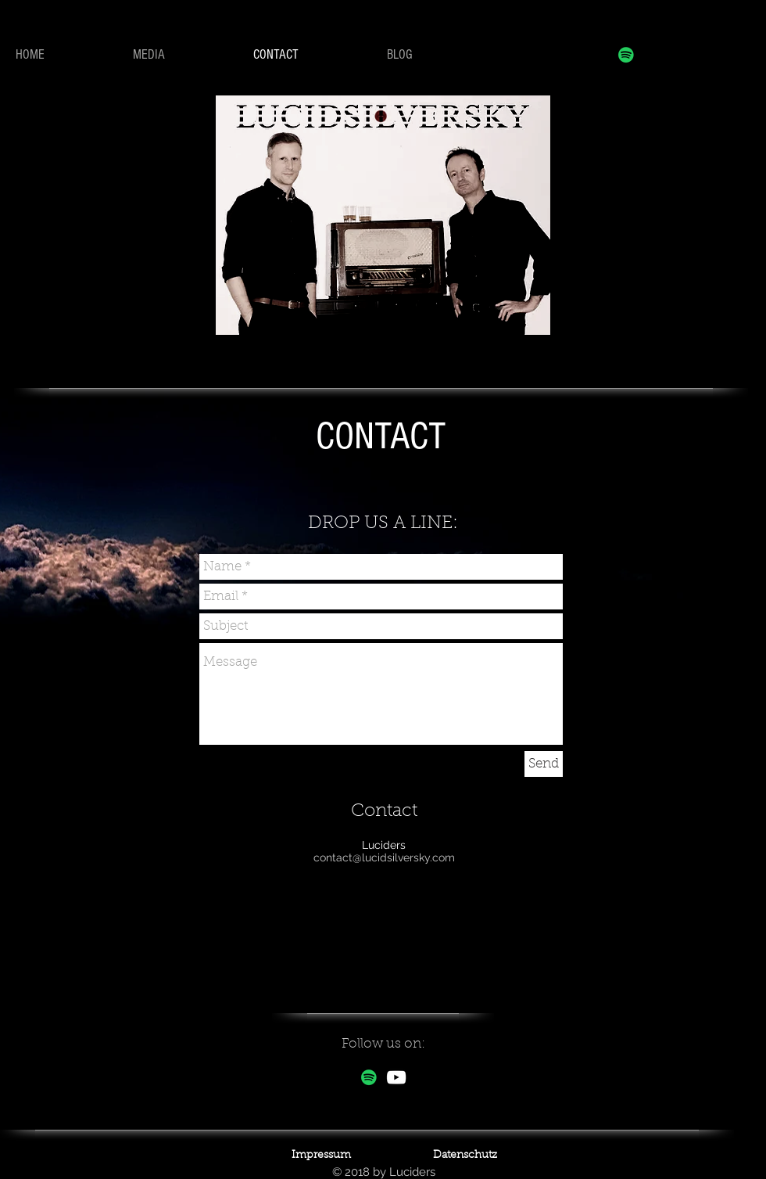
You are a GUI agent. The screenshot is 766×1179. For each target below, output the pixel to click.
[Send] (543, 764)
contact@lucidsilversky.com (384, 857)
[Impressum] (321, 1156)
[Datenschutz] (465, 1156)
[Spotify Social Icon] (626, 54)
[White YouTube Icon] (396, 1077)
